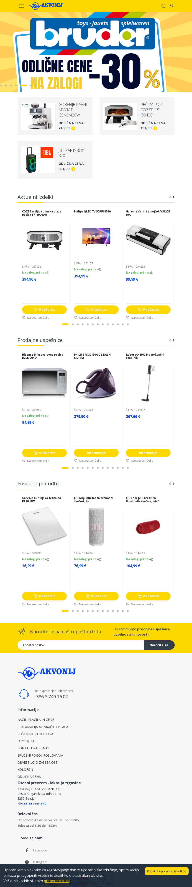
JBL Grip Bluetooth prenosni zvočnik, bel (93, 500)
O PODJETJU (27, 741)
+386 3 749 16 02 (51, 696)
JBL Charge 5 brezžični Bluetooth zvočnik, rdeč (142, 500)
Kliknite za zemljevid (32, 803)
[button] (163, 5)
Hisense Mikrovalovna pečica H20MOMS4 (42, 356)
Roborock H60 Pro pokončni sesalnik (145, 356)
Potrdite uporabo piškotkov (166, 871)
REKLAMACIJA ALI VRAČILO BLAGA (43, 727)
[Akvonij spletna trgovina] (45, 6)
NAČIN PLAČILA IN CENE (36, 719)
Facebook (40, 850)
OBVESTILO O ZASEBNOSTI (38, 762)
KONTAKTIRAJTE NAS (33, 748)
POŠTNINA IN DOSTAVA (35, 734)
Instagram (40, 862)
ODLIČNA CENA (29, 776)
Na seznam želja (35, 317)
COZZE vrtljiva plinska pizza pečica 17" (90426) (41, 213)
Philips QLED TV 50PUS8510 (92, 211)
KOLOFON (25, 769)
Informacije (96, 453)
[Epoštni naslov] (81, 645)
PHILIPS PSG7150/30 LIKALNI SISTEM (93, 356)
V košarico (44, 309)
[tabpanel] (96, 52)
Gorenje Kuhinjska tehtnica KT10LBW (41, 500)
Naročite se (158, 645)
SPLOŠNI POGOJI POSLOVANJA (40, 755)
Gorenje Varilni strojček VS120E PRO (148, 213)
